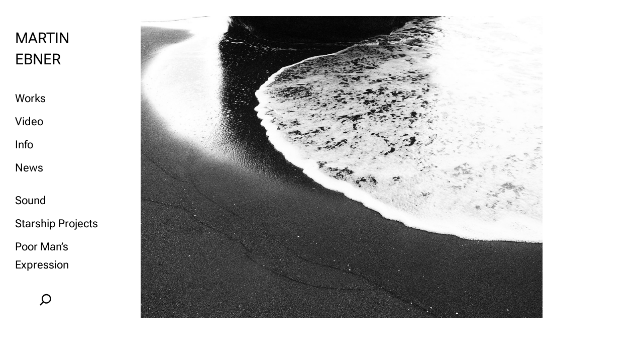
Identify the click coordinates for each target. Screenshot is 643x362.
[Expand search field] (45, 299)
